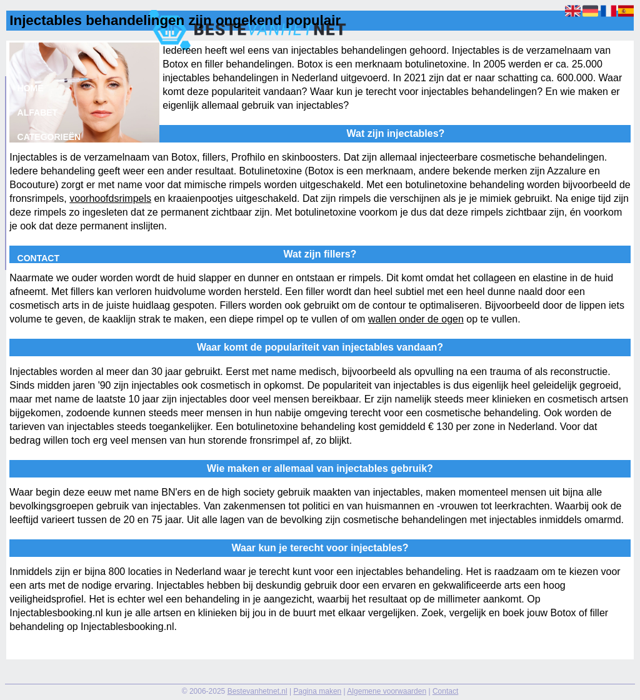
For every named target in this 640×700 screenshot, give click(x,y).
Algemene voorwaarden (386, 691)
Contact (445, 691)
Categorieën (49, 137)
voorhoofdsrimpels (110, 198)
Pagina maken (318, 691)
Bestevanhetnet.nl (258, 691)
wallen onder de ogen (416, 319)
